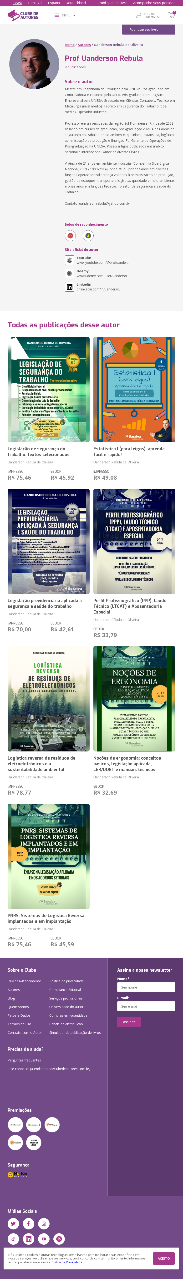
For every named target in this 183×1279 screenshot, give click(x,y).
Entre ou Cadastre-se (151, 15)
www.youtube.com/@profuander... (103, 260)
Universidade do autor (66, 1007)
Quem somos (18, 1007)
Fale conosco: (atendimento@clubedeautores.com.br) (49, 1068)
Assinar (129, 1022)
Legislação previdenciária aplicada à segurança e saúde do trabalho (45, 603)
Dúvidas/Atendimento (24, 981)
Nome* (123, 979)
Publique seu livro (113, 2)
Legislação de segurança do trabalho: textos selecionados (39, 451)
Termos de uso (19, 1024)
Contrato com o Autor (25, 1032)
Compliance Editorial (65, 989)
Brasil (17, 2)
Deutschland (76, 2)
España (54, 2)
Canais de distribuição (66, 1024)
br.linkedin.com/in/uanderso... (99, 286)
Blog (11, 998)
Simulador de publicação (75, 1032)
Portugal (35, 2)
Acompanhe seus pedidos (154, 2)
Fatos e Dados (19, 1015)
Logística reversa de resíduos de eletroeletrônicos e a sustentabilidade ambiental (41, 763)
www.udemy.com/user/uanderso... (103, 273)
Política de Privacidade (66, 1262)
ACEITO (164, 1258)
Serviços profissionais (66, 998)
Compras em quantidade (68, 1015)
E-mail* (123, 998)
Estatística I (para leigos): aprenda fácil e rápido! (129, 451)
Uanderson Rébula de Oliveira (30, 462)
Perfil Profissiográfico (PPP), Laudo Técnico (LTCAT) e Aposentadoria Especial (130, 606)
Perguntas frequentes (24, 1060)
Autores (84, 44)
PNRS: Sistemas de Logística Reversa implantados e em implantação (46, 918)
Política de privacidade (66, 981)
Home (70, 44)
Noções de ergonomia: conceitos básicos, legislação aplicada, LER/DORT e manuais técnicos (127, 763)
